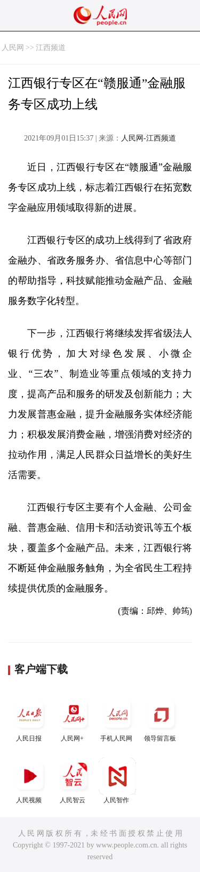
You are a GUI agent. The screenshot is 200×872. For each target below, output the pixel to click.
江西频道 (51, 48)
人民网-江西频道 (148, 138)
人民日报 (30, 719)
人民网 (13, 48)
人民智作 (117, 781)
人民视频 (30, 781)
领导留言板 (161, 719)
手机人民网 (117, 719)
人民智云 (73, 781)
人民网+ (73, 719)
